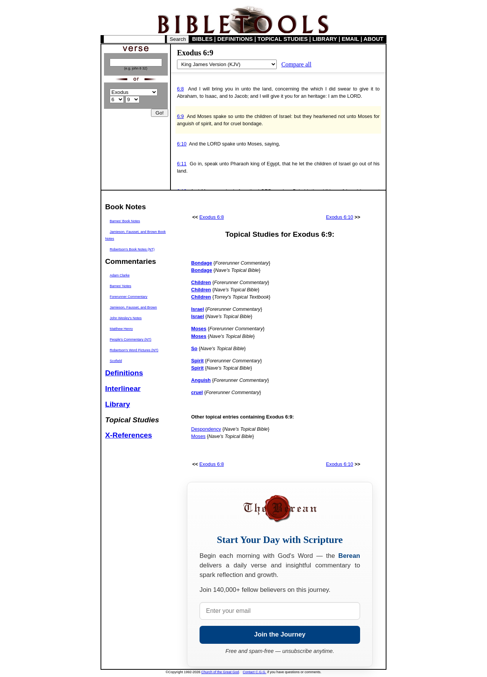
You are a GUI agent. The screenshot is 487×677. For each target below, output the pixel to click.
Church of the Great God (220, 672)
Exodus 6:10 (339, 217)
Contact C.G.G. (254, 672)
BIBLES (202, 39)
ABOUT (373, 39)
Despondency (206, 429)
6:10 (182, 144)
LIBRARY (324, 39)
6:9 (180, 116)
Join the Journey (279, 634)
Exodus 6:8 (212, 217)
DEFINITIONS (235, 39)
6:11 (182, 163)
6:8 (180, 89)
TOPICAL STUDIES (283, 39)
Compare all (296, 64)
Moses (198, 436)
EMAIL (350, 39)
